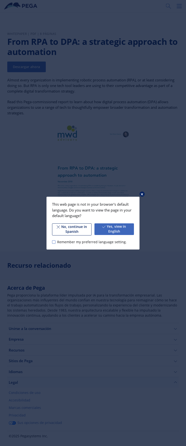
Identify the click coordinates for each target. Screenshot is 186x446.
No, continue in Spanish (72, 229)
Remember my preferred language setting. (92, 242)
